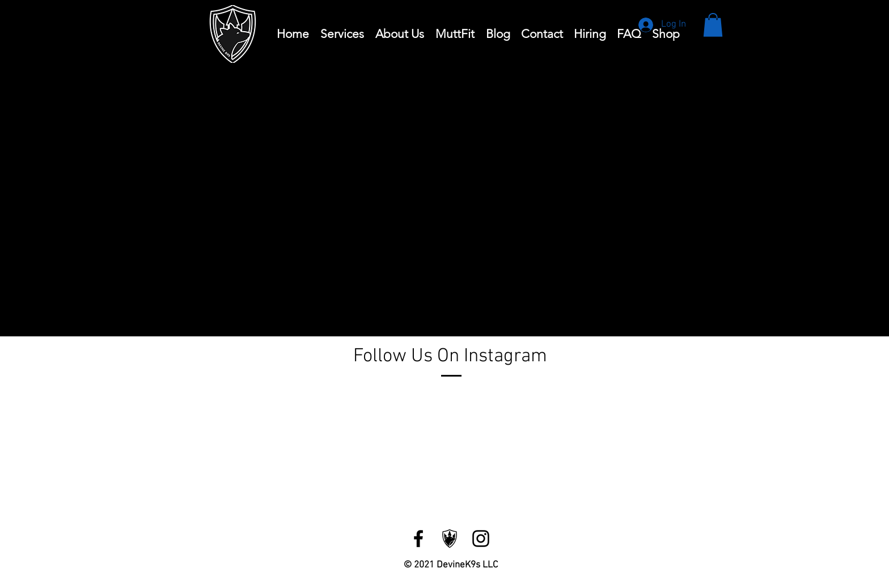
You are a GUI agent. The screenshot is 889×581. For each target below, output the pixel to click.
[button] (713, 25)
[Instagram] (480, 538)
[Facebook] (418, 538)
